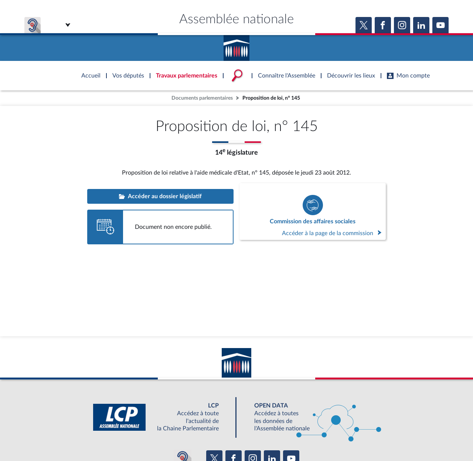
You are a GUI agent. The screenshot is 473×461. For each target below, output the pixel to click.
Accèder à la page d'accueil (236, 45)
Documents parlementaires (202, 98)
